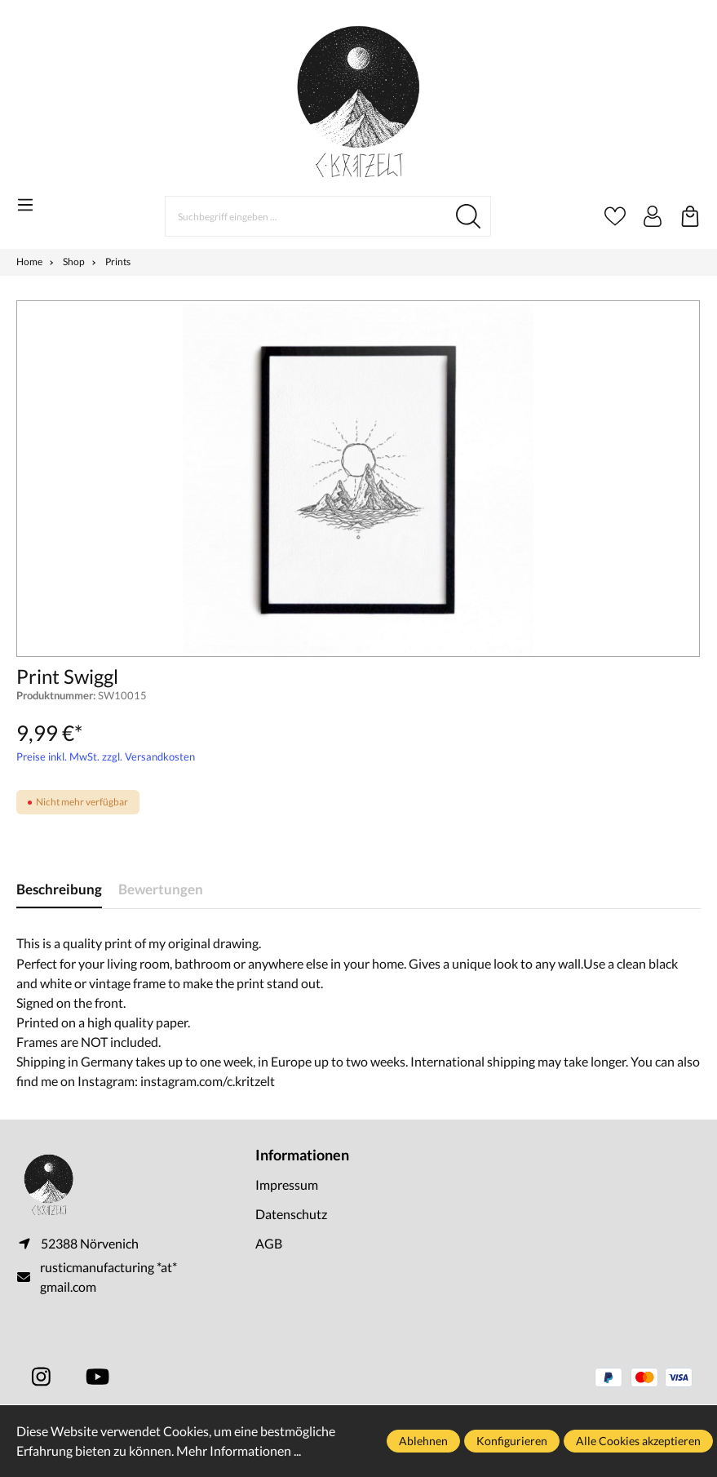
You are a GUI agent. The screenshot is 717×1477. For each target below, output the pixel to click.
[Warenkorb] (690, 216)
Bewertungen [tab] (160, 889)
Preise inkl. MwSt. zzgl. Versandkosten (105, 756)
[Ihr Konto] (652, 216)
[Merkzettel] (615, 216)
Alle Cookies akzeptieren (638, 1441)
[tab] (59, 890)
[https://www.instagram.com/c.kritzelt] (40, 1376)
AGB (268, 1243)
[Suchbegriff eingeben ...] (306, 216)
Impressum (286, 1184)
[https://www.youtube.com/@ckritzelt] (97, 1376)
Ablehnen (423, 1441)
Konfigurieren (511, 1441)
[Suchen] (468, 216)
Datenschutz (291, 1214)
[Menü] (25, 205)
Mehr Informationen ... (238, 1450)
